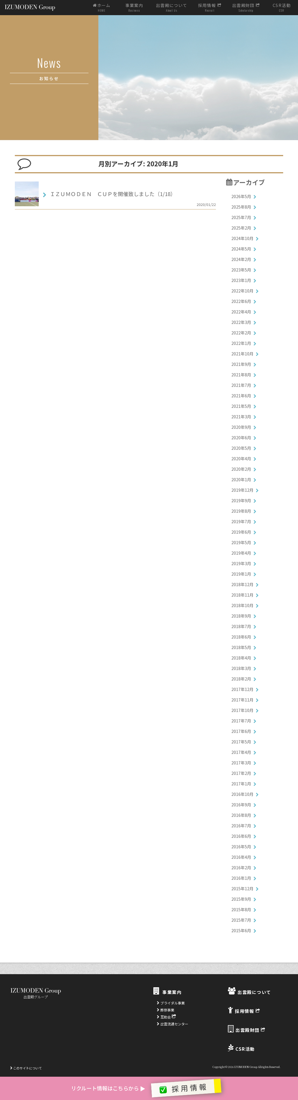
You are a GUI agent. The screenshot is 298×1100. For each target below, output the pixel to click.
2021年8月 (241, 375)
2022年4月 (241, 312)
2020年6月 (241, 437)
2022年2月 (241, 333)
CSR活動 (281, 7)
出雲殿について (171, 7)
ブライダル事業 (171, 1002)
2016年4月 (241, 857)
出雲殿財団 (246, 7)
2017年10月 (242, 710)
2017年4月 (241, 752)
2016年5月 (241, 846)
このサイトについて (26, 1068)
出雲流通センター (172, 1023)
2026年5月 (241, 196)
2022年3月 (241, 322)
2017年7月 (241, 721)
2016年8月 (241, 815)
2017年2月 (241, 773)
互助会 (166, 1016)
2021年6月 (241, 396)
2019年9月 (241, 500)
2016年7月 (241, 825)
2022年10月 (242, 291)
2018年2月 (241, 679)
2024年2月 (241, 259)
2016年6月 (241, 836)
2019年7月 (241, 521)
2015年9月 (241, 899)
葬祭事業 (165, 1009)
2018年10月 (242, 605)
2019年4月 (241, 553)
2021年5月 (241, 406)
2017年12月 (242, 689)
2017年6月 (241, 731)
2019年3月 (241, 563)
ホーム (102, 7)
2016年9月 (241, 805)
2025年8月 (241, 207)
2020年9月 (241, 427)
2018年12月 (242, 584)
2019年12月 (242, 490)
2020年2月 (241, 469)
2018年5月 (241, 647)
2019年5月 (241, 542)
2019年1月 (241, 574)
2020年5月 (241, 448)
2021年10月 (242, 354)
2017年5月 (241, 742)
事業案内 (134, 7)
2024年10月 (242, 238)
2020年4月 (241, 458)
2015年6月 (241, 930)
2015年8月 (241, 909)
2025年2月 (241, 228)
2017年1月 (241, 784)
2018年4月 (241, 658)
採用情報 (209, 7)
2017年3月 (241, 763)
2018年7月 (241, 626)
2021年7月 (241, 385)
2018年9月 (241, 616)
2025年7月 (241, 217)
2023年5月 (241, 270)
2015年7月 (241, 920)
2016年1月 (241, 878)
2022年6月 (241, 301)
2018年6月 (241, 637)
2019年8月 (241, 511)
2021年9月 (241, 364)
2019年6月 (241, 532)
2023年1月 (241, 280)
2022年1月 (241, 343)
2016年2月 (241, 867)
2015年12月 (242, 888)
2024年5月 (241, 249)
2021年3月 (241, 416)
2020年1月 (241, 479)
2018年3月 (241, 668)
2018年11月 (242, 595)
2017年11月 (242, 700)
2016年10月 (242, 794)
